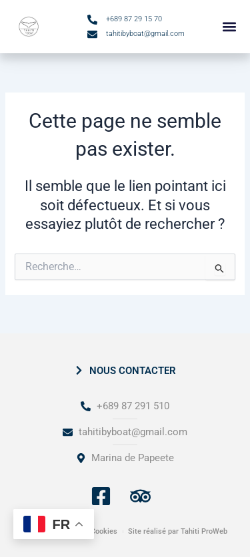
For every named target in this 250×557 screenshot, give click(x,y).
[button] (229, 27)
